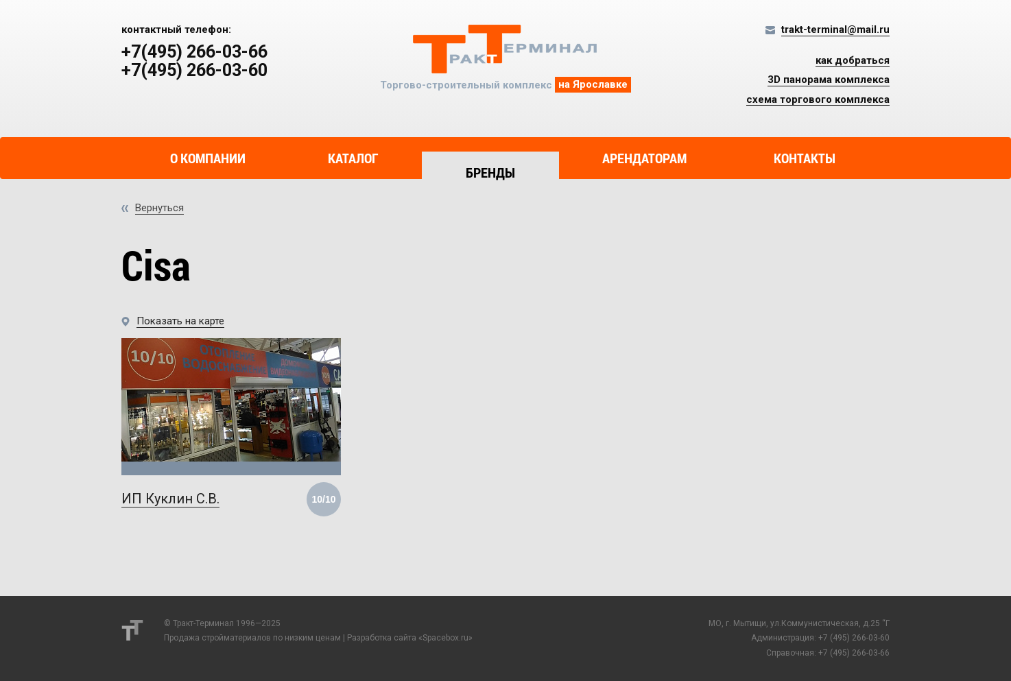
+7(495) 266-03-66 (194, 52)
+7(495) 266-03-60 (194, 70)
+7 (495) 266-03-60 (854, 638)
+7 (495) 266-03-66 (854, 653)
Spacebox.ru (445, 638)
